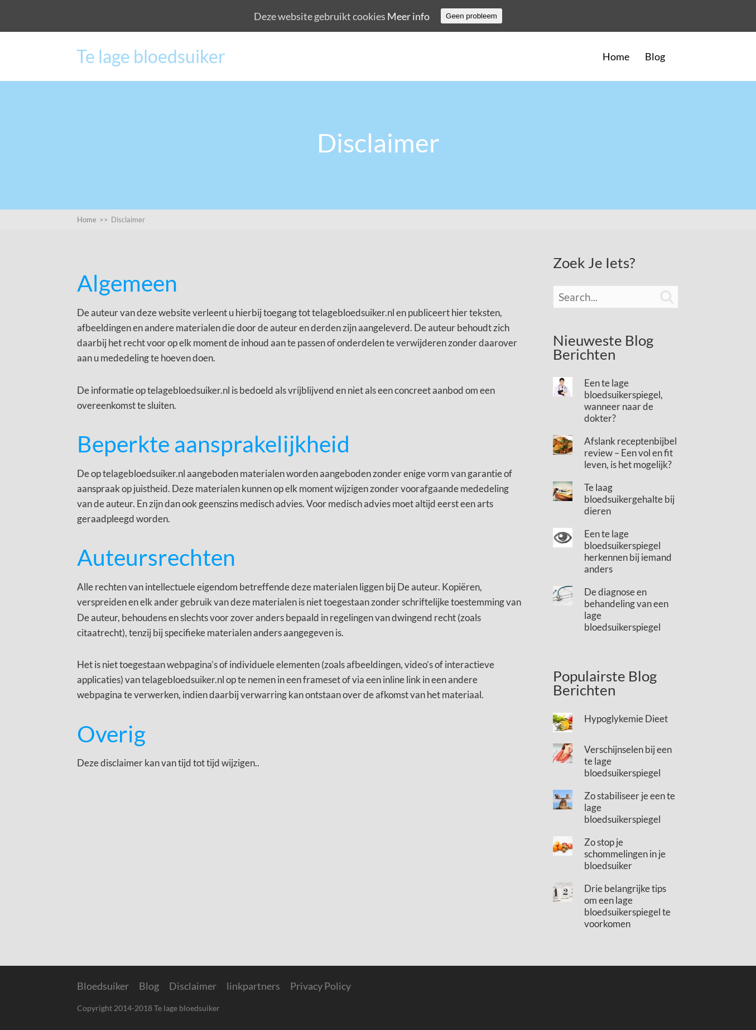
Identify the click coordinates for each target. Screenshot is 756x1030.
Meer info (408, 16)
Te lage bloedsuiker (150, 56)
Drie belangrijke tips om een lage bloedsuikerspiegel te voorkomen (627, 906)
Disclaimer (128, 219)
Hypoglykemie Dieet (626, 718)
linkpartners (253, 986)
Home (616, 56)
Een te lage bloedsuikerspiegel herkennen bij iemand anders (628, 551)
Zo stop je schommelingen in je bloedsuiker (625, 853)
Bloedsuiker (103, 986)
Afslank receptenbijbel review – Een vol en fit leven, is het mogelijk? (630, 452)
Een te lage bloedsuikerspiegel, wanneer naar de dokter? (623, 400)
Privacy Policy (320, 986)
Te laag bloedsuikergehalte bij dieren (629, 499)
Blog (655, 56)
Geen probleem (471, 16)
